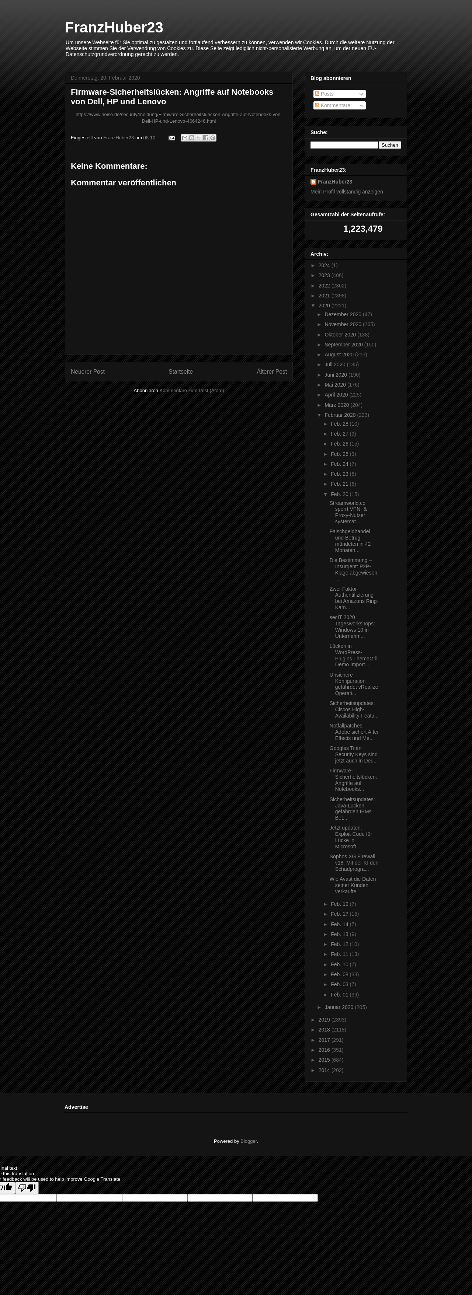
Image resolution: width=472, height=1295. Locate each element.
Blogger (248, 1141)
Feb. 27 (340, 434)
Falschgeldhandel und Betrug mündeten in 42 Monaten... (350, 540)
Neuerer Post (88, 372)
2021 (325, 296)
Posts (324, 94)
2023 (325, 275)
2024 (325, 265)
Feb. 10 (340, 964)
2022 (325, 286)
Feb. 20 (340, 494)
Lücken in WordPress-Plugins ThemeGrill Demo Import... (354, 655)
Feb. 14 (340, 924)
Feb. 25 (340, 454)
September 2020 (344, 345)
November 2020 (343, 324)
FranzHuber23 (114, 27)
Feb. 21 (340, 484)
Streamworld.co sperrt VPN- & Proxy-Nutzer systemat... (348, 512)
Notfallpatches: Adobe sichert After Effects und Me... (354, 732)
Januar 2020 (339, 1007)
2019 (325, 1020)
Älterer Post (272, 372)
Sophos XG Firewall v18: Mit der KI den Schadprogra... (354, 863)
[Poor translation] (27, 1188)
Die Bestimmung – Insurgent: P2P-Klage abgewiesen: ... (354, 569)
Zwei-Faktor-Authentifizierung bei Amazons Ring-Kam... (354, 598)
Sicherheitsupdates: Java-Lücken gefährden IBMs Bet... (352, 808)
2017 (325, 1040)
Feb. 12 (340, 944)
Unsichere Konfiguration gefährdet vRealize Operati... (354, 684)
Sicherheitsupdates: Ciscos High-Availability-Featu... (354, 709)
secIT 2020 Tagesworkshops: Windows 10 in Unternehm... (352, 626)
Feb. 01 (340, 995)
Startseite (181, 372)
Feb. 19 (340, 904)
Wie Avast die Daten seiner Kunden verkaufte (353, 885)
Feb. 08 (340, 974)
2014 (325, 1070)
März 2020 (337, 405)
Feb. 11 (340, 954)
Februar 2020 (340, 415)
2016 (325, 1050)
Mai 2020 (335, 385)
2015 (325, 1060)
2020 (325, 305)
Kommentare (332, 105)
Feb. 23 (340, 474)
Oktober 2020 (340, 335)
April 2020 (336, 395)
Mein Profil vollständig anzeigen (346, 192)
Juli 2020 (335, 364)
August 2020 (339, 354)
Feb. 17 (340, 914)
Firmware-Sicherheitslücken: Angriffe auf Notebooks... (353, 780)
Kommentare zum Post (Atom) (192, 390)
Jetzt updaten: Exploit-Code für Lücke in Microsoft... (351, 837)
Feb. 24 (340, 464)
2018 (325, 1030)
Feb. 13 (340, 934)
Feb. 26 (340, 444)
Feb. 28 (340, 424)
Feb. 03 (340, 984)
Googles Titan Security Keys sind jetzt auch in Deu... (354, 754)
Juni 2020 (336, 375)
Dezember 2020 (343, 314)
